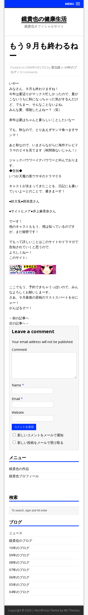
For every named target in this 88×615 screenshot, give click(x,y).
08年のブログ (19, 562)
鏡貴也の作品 (19, 468)
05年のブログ (19, 584)
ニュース (15, 533)
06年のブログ (19, 577)
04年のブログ (19, 592)
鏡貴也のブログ (20, 540)
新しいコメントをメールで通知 (40, 435)
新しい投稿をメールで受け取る (40, 442)
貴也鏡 (55, 67)
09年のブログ (19, 555)
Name (17, 385)
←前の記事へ (19, 318)
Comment (19, 349)
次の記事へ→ (19, 323)
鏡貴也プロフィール (24, 476)
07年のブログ (19, 569)
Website (18, 412)
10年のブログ (19, 548)
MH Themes (72, 610)
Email (16, 399)
